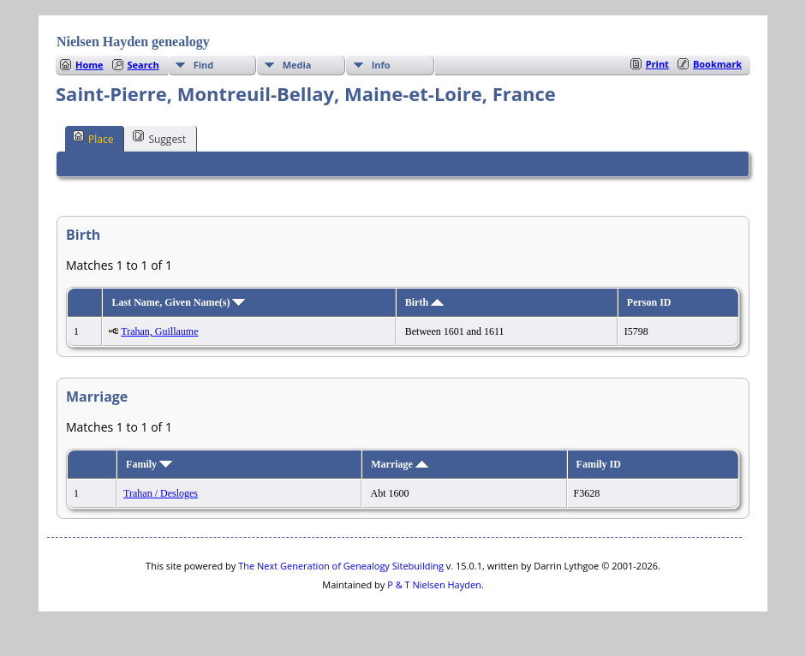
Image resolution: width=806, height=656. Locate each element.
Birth (424, 302)
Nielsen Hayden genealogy (133, 41)
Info (381, 64)
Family (149, 464)
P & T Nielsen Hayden (434, 584)
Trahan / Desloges (160, 493)
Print (657, 63)
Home (89, 64)
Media (297, 64)
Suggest (159, 137)
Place (93, 137)
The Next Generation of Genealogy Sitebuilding (341, 565)
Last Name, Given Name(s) (178, 302)
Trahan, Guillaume (159, 331)
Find (204, 64)
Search (143, 64)
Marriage (399, 464)
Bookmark (717, 63)
